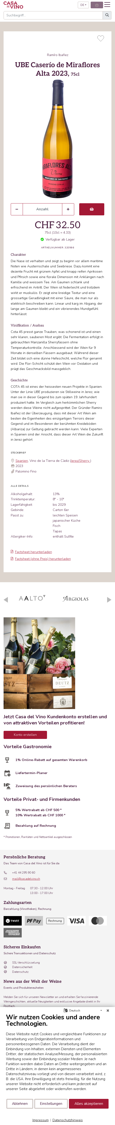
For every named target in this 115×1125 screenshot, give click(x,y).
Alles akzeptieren (88, 1103)
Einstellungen (51, 1103)
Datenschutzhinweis (67, 1120)
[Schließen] (107, 1010)
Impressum (40, 1120)
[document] (57, 1056)
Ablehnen (20, 1103)
